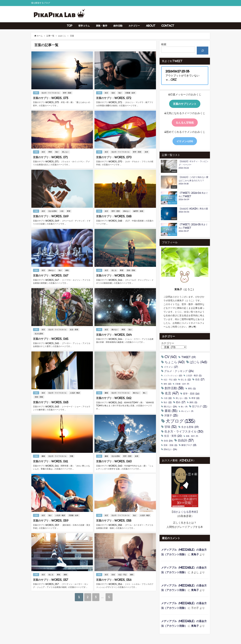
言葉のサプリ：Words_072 (113, 98)
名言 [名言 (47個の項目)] (172, 393)
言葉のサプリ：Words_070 (113, 157)
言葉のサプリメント (184, 104)
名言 (106, 93)
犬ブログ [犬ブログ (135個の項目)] (180, 421)
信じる (114, 269)
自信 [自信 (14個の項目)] (168, 440)
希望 (50, 151)
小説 (62, 211)
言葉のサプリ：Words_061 (50, 460)
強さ (120, 93)
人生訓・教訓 (75, 392)
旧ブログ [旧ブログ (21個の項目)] (199, 406)
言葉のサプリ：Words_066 (113, 275)
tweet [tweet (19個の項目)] (188, 357)
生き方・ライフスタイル (51, 93)
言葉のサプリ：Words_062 (113, 397)
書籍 (106, 392)
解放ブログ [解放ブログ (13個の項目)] (189, 445)
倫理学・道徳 (138, 211)
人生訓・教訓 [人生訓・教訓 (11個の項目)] (194, 375)
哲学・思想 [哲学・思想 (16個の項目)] (191, 393)
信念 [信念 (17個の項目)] (200, 379)
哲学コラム (84, 26)
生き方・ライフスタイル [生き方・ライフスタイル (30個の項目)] (183, 431)
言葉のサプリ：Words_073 (50, 98)
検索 (163, 44)
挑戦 (67, 269)
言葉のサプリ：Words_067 (50, 275)
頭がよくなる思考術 (184, 511)
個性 (132, 573)
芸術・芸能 (131, 269)
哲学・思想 (67, 93)
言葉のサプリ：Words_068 (113, 216)
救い (145, 392)
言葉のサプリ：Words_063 (50, 401)
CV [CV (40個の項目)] (171, 356)
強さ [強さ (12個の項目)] (168, 402)
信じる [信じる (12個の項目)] (186, 379)
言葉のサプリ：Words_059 (50, 519)
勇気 (58, 573)
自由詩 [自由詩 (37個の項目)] (186, 440)
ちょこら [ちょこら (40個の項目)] (175, 362)
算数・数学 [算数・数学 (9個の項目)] (192, 436)
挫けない (115, 328)
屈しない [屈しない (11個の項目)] (181, 398)
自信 (113, 573)
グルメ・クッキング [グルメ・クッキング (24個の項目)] (179, 371)
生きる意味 (53, 211)
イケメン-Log (184, 141)
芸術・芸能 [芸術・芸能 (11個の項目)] (170, 445)
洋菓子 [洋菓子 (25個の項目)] (171, 415)
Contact (167, 26)
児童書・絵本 (130, 93)
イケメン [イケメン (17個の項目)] (171, 367)
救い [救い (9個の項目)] (184, 406)
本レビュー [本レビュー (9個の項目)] (187, 411)
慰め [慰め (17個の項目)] (181, 402)
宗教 (71, 455)
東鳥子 (195, 554)
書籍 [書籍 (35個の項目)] (171, 410)
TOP (69, 26)
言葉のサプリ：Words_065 (50, 338)
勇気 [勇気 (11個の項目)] (192, 388)
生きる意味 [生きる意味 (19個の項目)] (190, 427)
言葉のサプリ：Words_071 (50, 157)
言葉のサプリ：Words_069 (50, 216)
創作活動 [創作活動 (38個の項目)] (174, 388)
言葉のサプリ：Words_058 (113, 519)
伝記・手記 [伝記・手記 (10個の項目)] (170, 379)
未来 (146, 151)
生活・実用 (74, 328)
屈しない (65, 151)
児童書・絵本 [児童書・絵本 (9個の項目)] (182, 384)
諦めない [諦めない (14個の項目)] (170, 449)
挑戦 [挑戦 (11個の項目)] (193, 402)
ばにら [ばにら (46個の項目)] (198, 362)
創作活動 (117, 26)
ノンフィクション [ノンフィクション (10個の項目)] (173, 375)
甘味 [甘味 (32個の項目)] (170, 427)
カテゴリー (134, 26)
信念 (113, 93)
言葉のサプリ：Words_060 (113, 460)
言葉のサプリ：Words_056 (113, 578)
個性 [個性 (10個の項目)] (167, 384)
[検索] (202, 51)
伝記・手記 (123, 573)
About (150, 26)
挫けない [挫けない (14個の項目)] (170, 406)
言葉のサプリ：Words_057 (50, 578)
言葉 (36, 93)
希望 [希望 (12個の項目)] (195, 398)
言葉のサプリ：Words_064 (114, 334)
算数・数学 (101, 26)
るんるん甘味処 (185, 122)
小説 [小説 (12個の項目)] (168, 398)
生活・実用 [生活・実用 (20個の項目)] (173, 436)
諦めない (126, 211)
